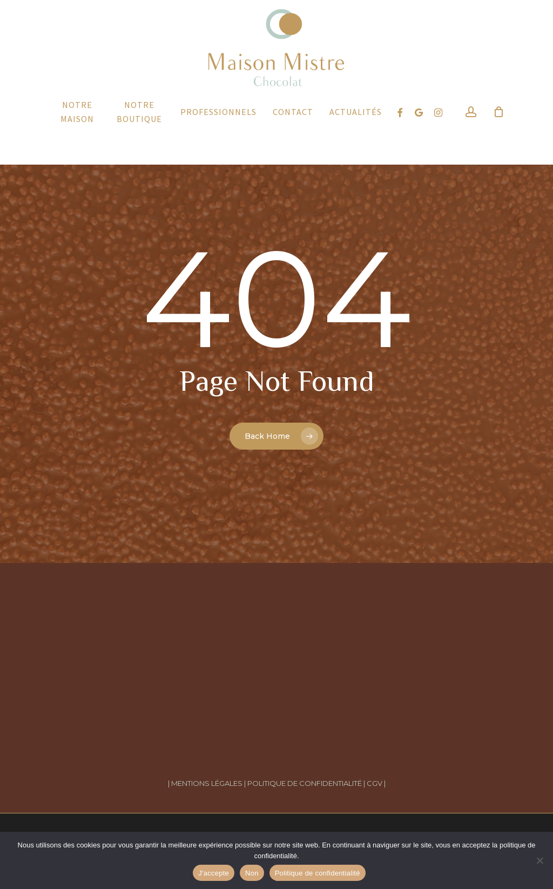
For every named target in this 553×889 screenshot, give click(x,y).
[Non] (539, 860)
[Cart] (498, 140)
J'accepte (213, 873)
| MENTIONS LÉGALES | (207, 783)
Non (252, 873)
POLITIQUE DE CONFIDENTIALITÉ (305, 783)
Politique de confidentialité (317, 873)
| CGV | (374, 783)
